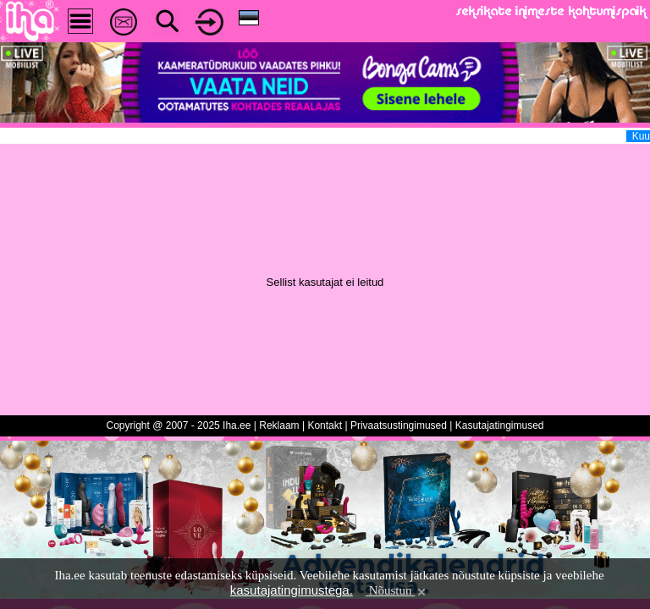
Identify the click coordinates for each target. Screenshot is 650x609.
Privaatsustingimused (398, 425)
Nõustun (397, 590)
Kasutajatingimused (499, 425)
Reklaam (279, 425)
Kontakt (324, 425)
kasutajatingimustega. (291, 590)
